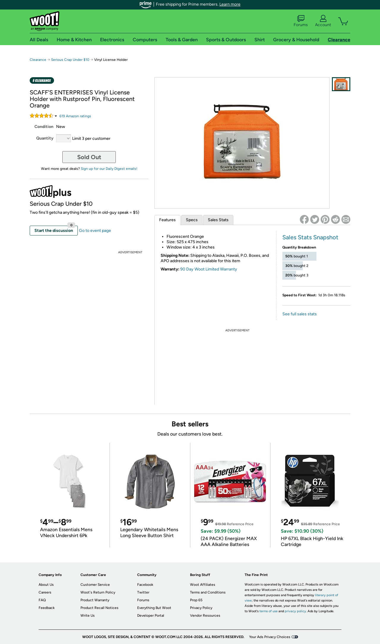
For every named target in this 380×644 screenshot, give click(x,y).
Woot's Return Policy (97, 592)
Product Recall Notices (99, 608)
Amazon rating (75, 116)
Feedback (47, 608)
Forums (301, 21)
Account (323, 21)
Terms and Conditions (208, 592)
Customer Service (95, 585)
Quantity (44, 138)
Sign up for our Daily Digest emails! (109, 169)
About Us (46, 585)
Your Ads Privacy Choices (269, 637)
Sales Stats (218, 219)
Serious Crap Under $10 (70, 60)
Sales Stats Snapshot (310, 237)
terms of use (268, 611)
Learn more (229, 4)
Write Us (87, 615)
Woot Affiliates (202, 585)
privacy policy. (296, 611)
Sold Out (89, 157)
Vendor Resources (205, 615)
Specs (192, 219)
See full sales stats (299, 314)
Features (167, 219)
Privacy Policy (201, 608)
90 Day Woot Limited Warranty (208, 269)
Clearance (38, 60)
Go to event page (95, 230)
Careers (45, 592)
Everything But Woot (154, 608)
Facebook (145, 585)
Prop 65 (196, 600)
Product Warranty (94, 600)
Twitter (143, 592)
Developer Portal (150, 615)
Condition (43, 126)
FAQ (42, 600)
